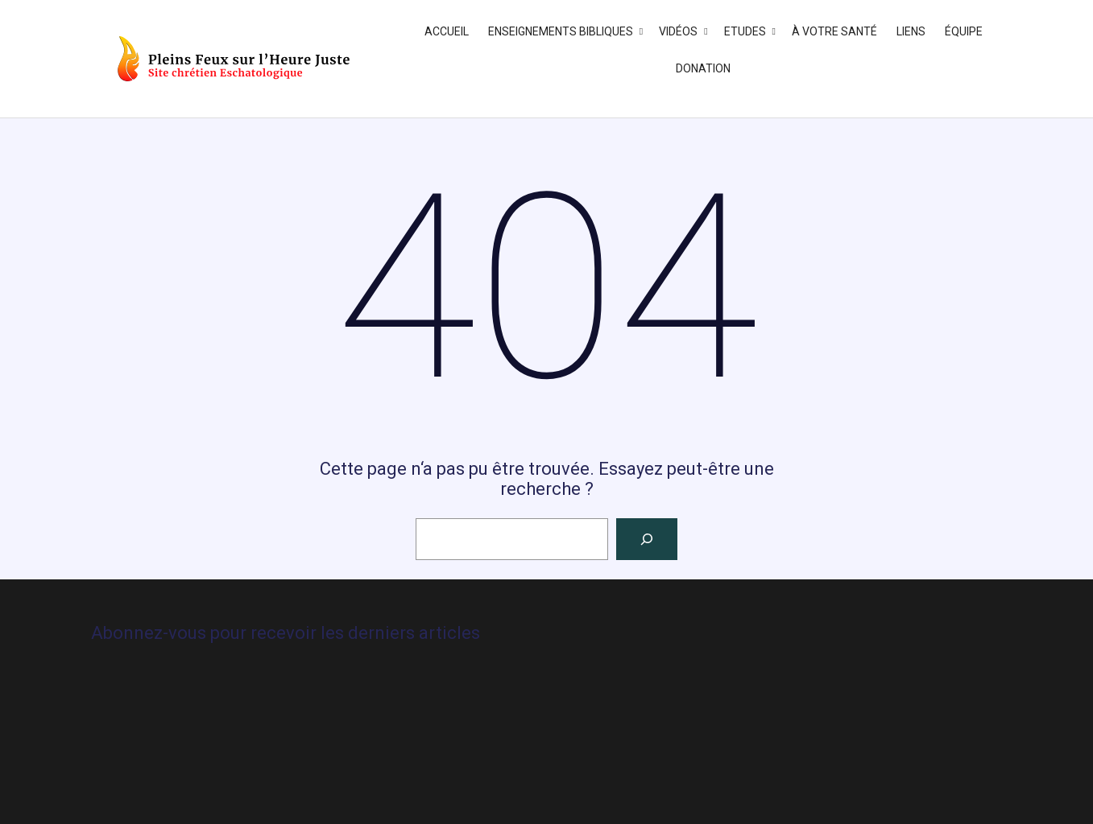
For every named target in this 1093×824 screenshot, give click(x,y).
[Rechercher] (646, 539)
